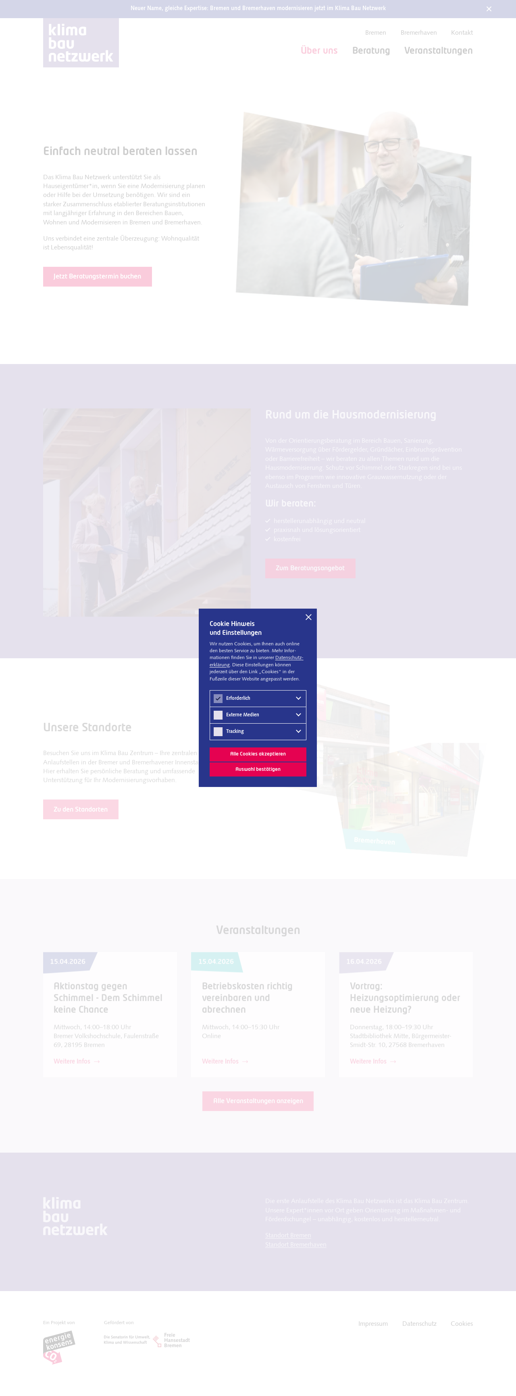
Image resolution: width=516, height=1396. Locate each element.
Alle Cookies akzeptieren (257, 754)
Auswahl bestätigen (258, 769)
